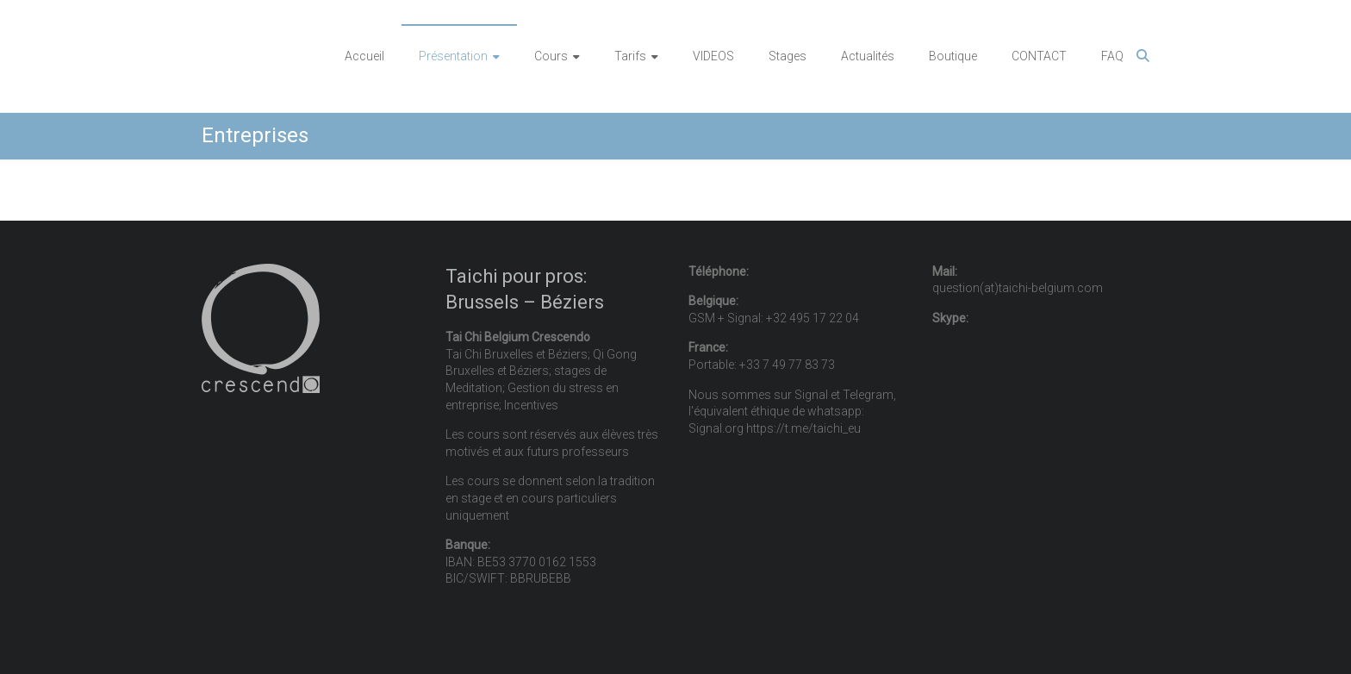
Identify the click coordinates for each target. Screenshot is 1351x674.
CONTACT (1039, 56)
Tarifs (630, 56)
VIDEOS (713, 56)
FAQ (1112, 56)
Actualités (867, 56)
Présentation (453, 56)
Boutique (953, 56)
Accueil (364, 56)
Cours (551, 56)
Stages (787, 56)
